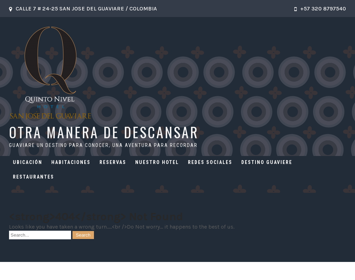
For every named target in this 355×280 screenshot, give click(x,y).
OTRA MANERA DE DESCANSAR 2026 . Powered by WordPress (177, 270)
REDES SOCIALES (210, 162)
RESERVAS (112, 162)
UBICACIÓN (27, 162)
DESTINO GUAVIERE (266, 162)
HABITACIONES (70, 162)
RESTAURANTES (33, 177)
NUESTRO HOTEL (157, 162)
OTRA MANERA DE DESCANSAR (104, 132)
